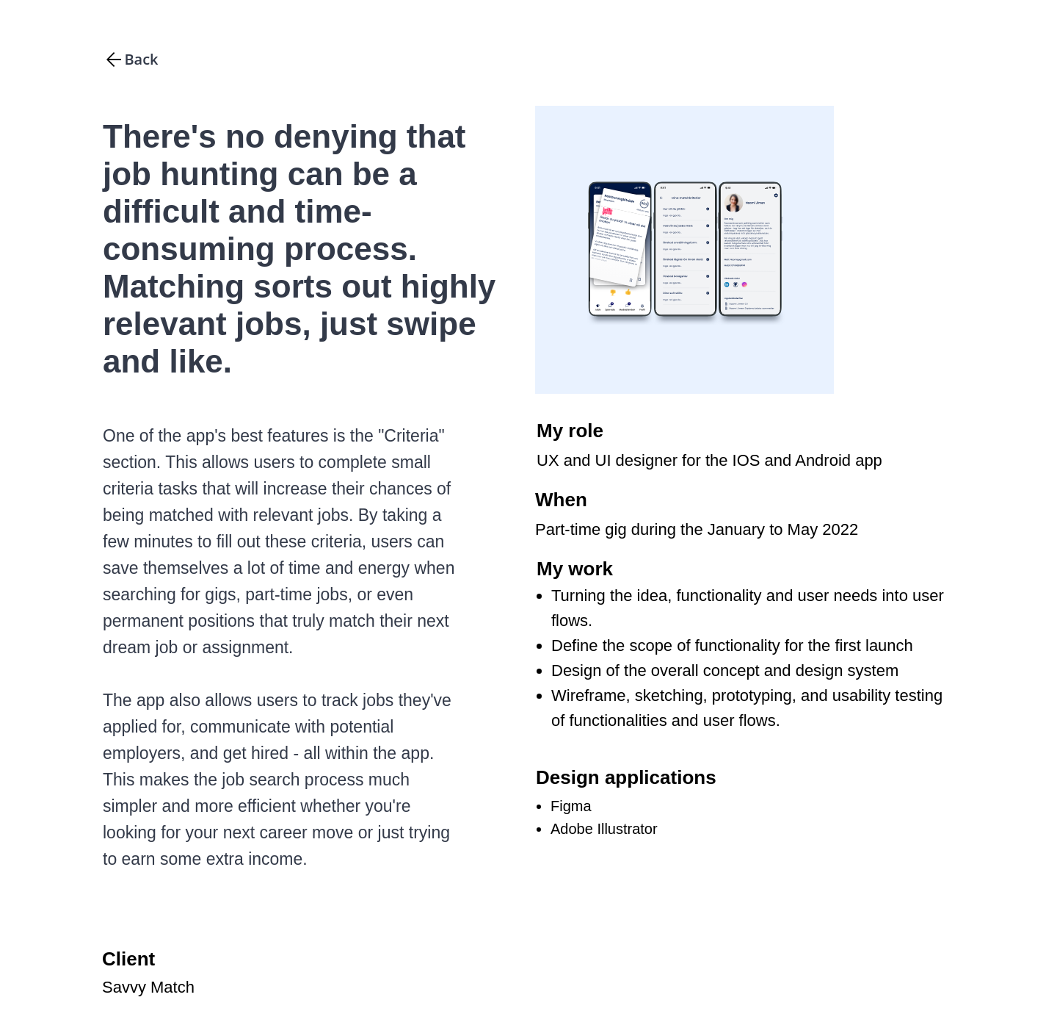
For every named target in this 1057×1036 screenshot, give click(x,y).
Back (141, 59)
